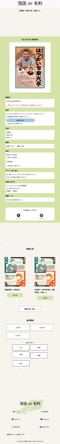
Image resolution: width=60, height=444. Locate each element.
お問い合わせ (45, 427)
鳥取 (38, 355)
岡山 (20, 363)
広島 (20, 354)
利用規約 (45, 412)
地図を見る (20, 120)
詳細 (15, 295)
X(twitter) (16, 419)
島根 (38, 347)
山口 (20, 347)
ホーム (16, 412)
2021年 (17, 335)
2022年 (42, 327)
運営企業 (16, 427)
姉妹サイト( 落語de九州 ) (16, 434)
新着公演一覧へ (31, 309)
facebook (45, 419)
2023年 (17, 327)
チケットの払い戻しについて (16, 177)
